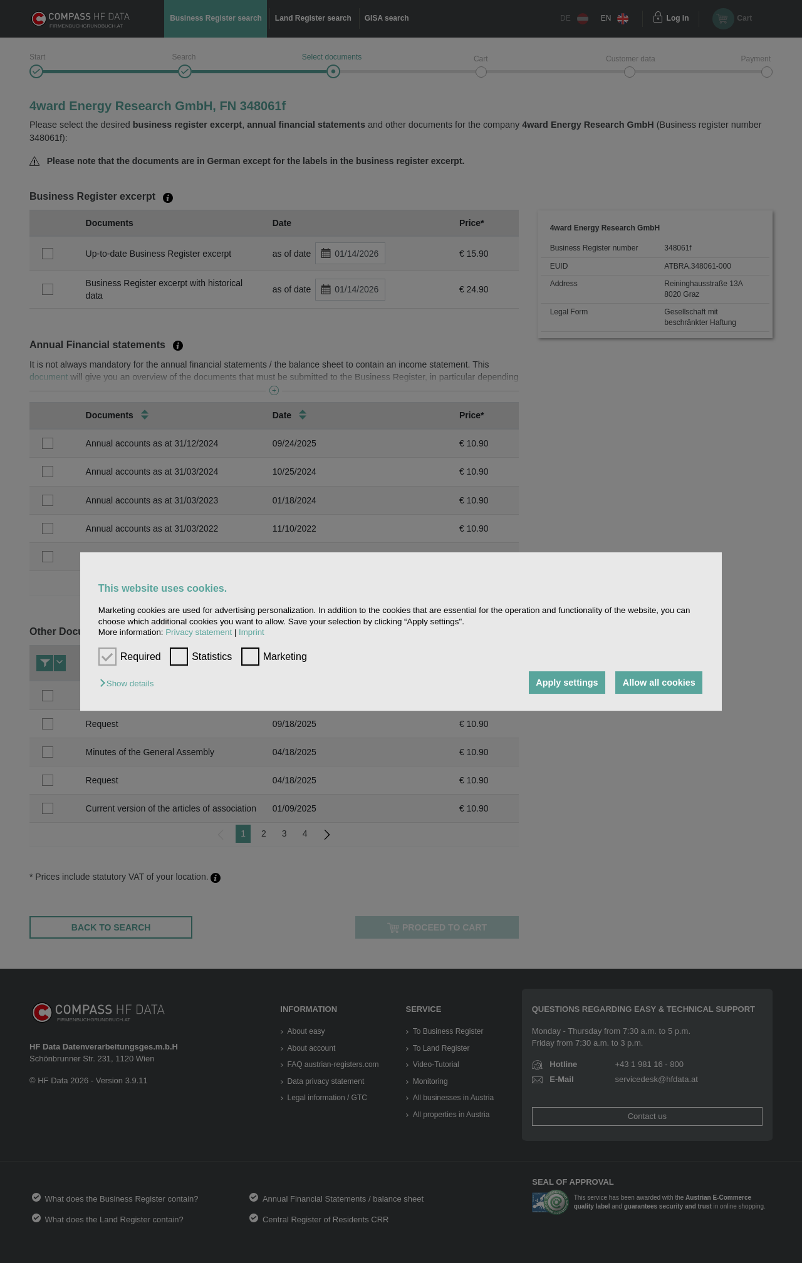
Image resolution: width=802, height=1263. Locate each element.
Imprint (251, 632)
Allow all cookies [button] (659, 683)
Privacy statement (198, 632)
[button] (129, 683)
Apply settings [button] (567, 683)
